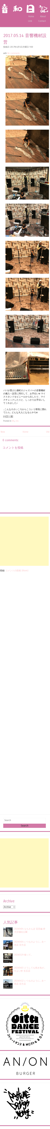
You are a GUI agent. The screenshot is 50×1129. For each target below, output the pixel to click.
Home (31, 16)
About (43, 16)
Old (47, 432)
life (13, 421)
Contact (42, 21)
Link (30, 21)
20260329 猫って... (23, 954)
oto (17, 421)
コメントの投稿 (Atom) (16, 570)
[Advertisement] (24, 541)
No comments (13, 53)
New (3, 432)
